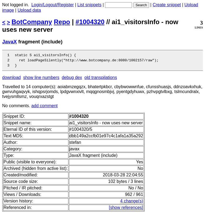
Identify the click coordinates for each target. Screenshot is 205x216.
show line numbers (41, 80)
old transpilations (100, 80)
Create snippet (167, 4)
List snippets (89, 4)
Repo (62, 22)
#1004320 (90, 22)
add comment (44, 108)
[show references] (126, 210)
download (11, 80)
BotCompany (32, 22)
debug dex (72, 80)
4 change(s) (131, 203)
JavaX (9, 42)
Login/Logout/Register (52, 4)
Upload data (29, 10)
